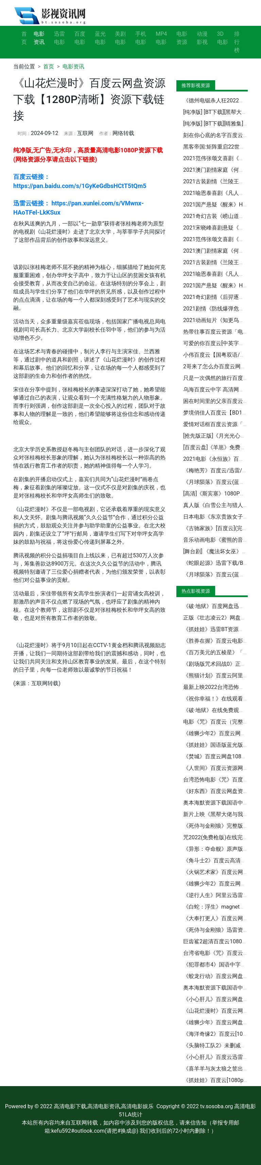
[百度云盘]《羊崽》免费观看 (217, 447)
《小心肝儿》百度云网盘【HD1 (221, 999)
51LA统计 (130, 1114)
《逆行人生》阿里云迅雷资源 (218, 895)
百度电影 (79, 38)
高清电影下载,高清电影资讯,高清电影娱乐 (104, 1106)
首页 (24, 38)
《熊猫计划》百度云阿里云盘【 (221, 675)
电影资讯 (73, 66)
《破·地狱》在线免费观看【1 (218, 710)
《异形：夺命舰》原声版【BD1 (220, 849)
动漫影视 (202, 38)
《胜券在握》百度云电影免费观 (221, 641)
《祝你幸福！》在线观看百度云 (221, 698)
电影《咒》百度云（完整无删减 (221, 722)
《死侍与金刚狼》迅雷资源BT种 (221, 930)
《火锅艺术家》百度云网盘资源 (221, 872)
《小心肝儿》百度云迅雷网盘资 (221, 1057)
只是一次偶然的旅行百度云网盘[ (222, 378)
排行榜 (237, 42)
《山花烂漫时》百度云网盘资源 (221, 1011)
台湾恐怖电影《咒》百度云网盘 (221, 779)
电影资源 (181, 38)
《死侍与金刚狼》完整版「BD (219, 826)
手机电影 (140, 38)
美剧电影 (120, 38)
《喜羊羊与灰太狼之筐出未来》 (221, 1068)
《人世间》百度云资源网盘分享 (221, 768)
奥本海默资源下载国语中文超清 (221, 802)
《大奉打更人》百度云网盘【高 (221, 918)
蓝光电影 (100, 38)
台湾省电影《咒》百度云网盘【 (221, 953)
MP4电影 (161, 38)
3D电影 (222, 38)
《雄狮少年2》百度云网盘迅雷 (220, 883)
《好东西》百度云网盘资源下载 (221, 791)
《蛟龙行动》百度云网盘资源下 (221, 976)
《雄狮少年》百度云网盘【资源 (221, 1022)
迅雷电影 (59, 38)
